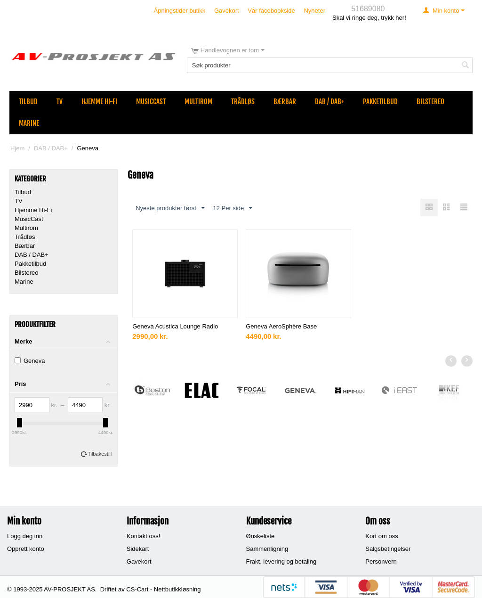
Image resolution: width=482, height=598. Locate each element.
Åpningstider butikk (180, 10)
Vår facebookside (271, 10)
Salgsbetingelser (387, 548)
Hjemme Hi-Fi (99, 101)
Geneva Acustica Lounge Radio (175, 326)
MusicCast (151, 101)
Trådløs (243, 101)
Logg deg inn (24, 536)
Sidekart (138, 548)
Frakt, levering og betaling (281, 561)
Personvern (380, 561)
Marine (29, 123)
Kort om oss (381, 536)
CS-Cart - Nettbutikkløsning (163, 589)
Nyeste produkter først (170, 208)
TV (59, 101)
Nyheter (314, 10)
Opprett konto (25, 548)
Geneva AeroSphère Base (281, 326)
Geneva (30, 360)
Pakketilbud (380, 101)
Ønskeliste (260, 536)
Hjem (17, 148)
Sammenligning (267, 548)
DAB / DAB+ (329, 101)
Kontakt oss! (144, 536)
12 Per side (232, 208)
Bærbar (284, 101)
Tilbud (28, 101)
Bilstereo (430, 101)
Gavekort (226, 10)
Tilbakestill (100, 454)
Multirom (198, 101)
